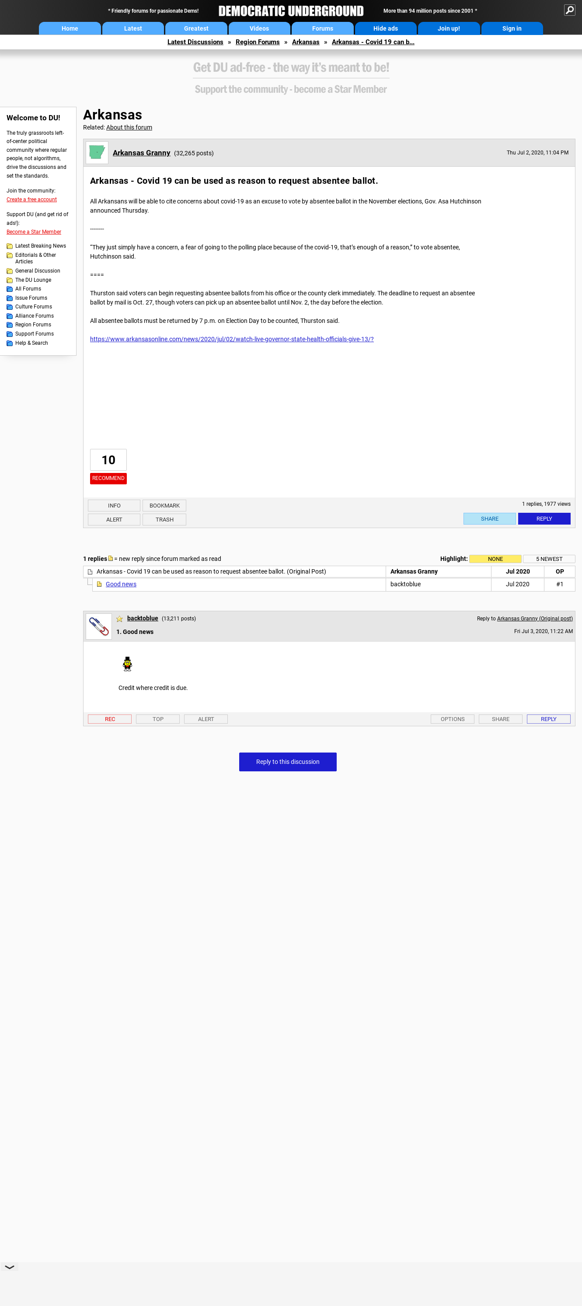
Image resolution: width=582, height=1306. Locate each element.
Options (453, 719)
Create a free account (32, 199)
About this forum (129, 127)
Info (114, 505)
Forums (322, 28)
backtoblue (142, 618)
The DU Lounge (33, 280)
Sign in (512, 28)
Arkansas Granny (142, 152)
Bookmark (165, 505)
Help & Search (31, 343)
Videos (259, 28)
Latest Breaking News (40, 246)
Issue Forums (31, 298)
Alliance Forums (34, 316)
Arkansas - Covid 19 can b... (373, 42)
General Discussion (37, 271)
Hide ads (385, 28)
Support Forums (34, 334)
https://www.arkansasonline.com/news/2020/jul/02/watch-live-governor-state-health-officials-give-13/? (232, 339)
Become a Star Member (34, 232)
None (495, 559)
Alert (114, 519)
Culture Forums (33, 307)
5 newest (549, 559)
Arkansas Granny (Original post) (535, 619)
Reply (544, 518)
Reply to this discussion (288, 761)
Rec (110, 719)
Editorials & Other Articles (35, 258)
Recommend (108, 478)
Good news (121, 584)
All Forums (28, 289)
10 (108, 460)
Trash (165, 519)
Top (158, 719)
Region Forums (258, 42)
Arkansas (306, 42)
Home (70, 28)
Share (489, 518)
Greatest (196, 28)
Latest (133, 28)
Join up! (449, 28)
